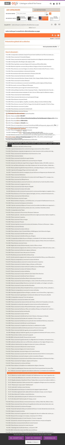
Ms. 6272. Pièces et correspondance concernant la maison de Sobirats (22, 259)
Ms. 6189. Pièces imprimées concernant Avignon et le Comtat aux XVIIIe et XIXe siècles (26, 64)
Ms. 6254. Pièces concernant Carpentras (15, 217)
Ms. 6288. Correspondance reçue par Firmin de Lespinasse (19, 297)
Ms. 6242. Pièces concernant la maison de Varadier (18, 189)
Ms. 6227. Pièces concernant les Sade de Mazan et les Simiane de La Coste (23, 153)
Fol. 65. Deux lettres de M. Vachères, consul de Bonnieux (21, 394)
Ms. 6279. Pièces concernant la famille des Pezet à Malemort (20, 276)
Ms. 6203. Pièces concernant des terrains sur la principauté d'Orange (22, 97)
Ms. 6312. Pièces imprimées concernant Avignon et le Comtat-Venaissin (23, 351)
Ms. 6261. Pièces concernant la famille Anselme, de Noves (19, 233)
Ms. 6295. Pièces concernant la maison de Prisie (17, 313)
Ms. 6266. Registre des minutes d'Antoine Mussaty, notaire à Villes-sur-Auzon (24, 245)
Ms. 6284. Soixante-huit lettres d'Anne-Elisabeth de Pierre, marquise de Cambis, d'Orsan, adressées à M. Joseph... (30, 287)
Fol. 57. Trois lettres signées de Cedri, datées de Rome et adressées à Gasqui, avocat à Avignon (30, 392)
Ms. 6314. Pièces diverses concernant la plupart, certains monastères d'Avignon (24, 356)
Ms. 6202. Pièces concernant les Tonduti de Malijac (18, 94)
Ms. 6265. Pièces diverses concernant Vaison (16, 243)
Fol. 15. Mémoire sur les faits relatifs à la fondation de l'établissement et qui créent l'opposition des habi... (32, 375)
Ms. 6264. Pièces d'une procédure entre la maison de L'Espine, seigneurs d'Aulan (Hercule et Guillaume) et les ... (31, 240)
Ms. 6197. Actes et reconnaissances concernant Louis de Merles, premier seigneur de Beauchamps (29, 83)
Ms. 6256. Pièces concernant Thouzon (15, 222)
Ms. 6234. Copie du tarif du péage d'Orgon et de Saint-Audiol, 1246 (21, 170)
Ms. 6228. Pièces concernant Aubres (14, 156)
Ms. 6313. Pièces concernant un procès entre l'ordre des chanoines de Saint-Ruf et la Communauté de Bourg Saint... (30, 353)
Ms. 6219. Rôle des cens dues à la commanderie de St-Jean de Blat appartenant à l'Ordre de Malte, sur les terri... (31, 134)
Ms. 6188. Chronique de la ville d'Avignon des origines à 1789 (20, 61)
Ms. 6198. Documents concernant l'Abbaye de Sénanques (19, 85)
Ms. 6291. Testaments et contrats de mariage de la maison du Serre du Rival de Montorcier (27, 304)
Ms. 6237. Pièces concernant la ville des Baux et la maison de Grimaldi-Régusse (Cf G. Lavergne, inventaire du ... (30, 177)
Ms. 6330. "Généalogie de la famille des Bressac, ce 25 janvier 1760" (22, 427)
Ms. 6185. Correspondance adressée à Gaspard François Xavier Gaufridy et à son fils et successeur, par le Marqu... (30, 54)
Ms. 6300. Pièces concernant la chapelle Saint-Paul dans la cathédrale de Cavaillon (25, 325)
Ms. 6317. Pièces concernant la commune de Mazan (18, 363)
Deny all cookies (33, 438)
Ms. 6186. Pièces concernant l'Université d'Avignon (18, 57)
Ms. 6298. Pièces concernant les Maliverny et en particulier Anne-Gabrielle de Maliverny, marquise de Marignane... (30, 320)
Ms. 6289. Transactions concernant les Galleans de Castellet (20, 299)
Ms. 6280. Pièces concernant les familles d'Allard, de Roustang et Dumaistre (24, 278)
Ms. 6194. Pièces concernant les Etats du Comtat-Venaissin (20, 76)
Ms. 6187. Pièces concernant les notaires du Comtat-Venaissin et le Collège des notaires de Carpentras (30, 59)
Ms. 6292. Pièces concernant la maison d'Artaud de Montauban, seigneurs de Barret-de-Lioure (28, 306)
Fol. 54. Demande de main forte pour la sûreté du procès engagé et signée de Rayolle (27, 389)
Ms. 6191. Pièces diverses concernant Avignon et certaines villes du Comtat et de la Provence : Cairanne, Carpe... (30, 68)
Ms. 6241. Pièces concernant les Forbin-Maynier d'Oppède (19, 186)
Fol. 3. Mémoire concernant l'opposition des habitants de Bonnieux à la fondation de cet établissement (32, 370)
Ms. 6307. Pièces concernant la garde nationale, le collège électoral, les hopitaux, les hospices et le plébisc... (30, 339)
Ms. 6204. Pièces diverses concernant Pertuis (16, 99)
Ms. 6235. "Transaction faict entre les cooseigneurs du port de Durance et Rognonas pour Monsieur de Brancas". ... (31, 172)
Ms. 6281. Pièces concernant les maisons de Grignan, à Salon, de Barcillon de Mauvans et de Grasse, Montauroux (30, 280)
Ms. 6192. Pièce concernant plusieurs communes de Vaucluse (20, 71)
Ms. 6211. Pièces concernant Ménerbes (15, 116)
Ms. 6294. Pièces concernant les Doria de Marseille (18, 311)
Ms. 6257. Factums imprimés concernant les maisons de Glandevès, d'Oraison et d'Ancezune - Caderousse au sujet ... (30, 224)
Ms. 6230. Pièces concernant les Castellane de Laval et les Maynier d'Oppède (24, 160)
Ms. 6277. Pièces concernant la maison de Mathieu (18, 271)
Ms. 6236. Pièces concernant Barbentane (15, 174)
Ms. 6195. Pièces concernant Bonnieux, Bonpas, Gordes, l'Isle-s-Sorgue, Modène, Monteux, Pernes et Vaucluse (30, 78)
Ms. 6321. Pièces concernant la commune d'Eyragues (18, 406)
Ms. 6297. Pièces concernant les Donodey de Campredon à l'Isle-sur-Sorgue (23, 318)
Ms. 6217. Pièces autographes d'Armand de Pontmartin (19, 130)
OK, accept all (16, 438)
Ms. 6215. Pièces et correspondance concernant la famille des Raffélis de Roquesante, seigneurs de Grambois (30, 125)
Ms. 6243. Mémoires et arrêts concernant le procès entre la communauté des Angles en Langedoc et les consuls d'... (31, 191)
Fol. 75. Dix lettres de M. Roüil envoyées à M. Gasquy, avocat (22, 399)
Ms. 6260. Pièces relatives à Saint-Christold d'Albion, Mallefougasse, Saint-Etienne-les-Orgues (28, 231)
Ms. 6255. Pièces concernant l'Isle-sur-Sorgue (17, 219)
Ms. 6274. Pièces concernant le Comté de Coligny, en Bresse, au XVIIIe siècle (24, 264)
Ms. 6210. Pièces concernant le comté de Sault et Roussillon (20, 113)
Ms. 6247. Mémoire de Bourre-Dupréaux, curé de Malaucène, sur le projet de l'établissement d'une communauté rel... (31, 200)
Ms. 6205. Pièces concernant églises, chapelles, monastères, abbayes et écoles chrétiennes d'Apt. (28, 101)
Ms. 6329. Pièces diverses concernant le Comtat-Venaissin (19, 425)
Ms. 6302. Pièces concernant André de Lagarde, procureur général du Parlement (25, 330)
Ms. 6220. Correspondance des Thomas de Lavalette (18, 137)
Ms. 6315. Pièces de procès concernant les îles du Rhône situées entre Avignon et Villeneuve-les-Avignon (30, 358)
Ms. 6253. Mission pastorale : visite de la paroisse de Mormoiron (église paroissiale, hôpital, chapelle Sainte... (31, 214)
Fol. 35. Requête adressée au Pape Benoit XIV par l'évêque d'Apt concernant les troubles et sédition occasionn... (32, 380)
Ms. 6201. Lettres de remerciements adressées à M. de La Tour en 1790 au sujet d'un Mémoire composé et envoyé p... (30, 92)
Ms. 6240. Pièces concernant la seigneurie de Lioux (18, 184)
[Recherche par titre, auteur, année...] (31, 13)
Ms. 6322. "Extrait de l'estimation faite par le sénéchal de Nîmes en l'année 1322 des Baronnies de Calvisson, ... (31, 408)
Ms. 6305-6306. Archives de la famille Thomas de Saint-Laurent (21, 337)
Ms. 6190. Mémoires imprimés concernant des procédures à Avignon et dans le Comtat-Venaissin (28, 66)
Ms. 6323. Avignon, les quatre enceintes (15, 411)
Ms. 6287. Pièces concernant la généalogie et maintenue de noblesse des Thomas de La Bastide (28, 295)
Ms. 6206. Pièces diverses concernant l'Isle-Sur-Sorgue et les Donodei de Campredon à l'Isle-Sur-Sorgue (30, 104)
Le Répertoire (40, 10)
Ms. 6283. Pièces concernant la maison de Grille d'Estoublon (20, 285)
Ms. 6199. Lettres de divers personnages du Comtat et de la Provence (22, 87)
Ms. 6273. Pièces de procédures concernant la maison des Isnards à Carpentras (24, 262)
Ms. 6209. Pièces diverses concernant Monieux (17, 111)
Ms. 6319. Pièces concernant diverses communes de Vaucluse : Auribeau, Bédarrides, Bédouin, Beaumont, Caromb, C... (30, 401)
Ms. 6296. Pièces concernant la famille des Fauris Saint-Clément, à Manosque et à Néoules (27, 316)
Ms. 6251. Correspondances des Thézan (15, 210)
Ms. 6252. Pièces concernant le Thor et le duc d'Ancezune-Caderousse (22, 212)
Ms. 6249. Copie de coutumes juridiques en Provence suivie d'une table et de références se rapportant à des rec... (31, 205)
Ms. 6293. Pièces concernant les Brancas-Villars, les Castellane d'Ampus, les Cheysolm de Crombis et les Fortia (30, 309)
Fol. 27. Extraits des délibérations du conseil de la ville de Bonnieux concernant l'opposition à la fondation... (32, 377)
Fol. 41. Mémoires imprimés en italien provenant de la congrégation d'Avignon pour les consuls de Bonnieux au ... (32, 382)
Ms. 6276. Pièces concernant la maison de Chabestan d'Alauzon (21, 269)
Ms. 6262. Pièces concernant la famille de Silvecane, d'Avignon (21, 236)
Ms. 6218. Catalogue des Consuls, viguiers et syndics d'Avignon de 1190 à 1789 (24, 132)
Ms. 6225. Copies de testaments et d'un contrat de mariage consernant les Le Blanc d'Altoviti (28, 149)
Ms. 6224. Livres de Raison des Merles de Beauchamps (18, 146)
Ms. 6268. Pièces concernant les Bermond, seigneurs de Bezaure (21, 250)
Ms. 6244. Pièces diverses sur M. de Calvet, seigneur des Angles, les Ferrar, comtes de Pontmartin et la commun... (30, 193)
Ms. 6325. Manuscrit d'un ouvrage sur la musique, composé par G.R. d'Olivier (24, 416)
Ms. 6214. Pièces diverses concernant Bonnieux (17, 123)
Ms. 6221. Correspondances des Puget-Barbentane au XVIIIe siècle (21, 139)
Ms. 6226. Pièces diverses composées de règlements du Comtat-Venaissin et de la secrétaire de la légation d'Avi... (30, 151)
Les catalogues (13, 10)
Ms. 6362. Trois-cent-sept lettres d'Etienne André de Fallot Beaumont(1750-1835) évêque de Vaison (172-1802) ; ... (30, 432)
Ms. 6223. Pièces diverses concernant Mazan (16, 144)
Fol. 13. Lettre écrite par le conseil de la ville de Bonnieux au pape (23, 373)
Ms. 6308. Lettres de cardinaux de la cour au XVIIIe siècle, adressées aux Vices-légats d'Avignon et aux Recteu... (30, 342)
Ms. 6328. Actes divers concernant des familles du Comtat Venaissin (22, 423)
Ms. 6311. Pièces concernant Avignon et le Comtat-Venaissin (20, 349)
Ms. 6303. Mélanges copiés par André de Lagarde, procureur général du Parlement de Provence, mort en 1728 (31, 332)
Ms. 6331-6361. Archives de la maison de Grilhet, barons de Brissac (21, 430)
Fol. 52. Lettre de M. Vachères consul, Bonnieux (19, 387)
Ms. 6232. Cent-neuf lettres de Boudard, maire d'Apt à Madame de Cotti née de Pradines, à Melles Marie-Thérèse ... (30, 165)
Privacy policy (33, 442)
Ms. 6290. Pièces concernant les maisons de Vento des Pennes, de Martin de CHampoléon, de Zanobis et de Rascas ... (30, 302)
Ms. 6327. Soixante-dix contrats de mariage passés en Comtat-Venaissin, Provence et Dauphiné (28, 420)
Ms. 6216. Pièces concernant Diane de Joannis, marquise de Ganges (22, 127)
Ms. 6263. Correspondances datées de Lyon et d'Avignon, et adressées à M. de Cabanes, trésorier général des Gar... (30, 238)
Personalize (50, 438)
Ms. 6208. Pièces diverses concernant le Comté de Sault (19, 109)
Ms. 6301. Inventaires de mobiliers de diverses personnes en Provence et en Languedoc (26, 327)
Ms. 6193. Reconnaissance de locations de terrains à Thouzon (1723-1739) (23, 73)
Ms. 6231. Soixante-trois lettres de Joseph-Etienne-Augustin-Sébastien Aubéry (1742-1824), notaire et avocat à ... (30, 163)
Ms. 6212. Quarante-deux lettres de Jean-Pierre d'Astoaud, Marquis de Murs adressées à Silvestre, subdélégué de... (30, 118)
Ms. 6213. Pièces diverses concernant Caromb (17, 120)
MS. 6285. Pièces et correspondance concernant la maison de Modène (22, 290)
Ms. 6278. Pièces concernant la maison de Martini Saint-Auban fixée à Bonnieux (25, 273)
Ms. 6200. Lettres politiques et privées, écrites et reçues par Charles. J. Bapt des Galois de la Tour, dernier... (30, 90)
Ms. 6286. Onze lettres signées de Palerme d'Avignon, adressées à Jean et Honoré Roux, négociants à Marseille (30, 292)
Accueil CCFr (7, 25)
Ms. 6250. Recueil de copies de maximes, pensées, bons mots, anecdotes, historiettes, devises (28, 207)
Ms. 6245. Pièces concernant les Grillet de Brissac (17, 196)
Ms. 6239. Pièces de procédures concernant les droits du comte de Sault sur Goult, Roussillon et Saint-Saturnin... (30, 182)
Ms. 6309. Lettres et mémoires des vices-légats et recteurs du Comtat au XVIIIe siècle (25, 344)
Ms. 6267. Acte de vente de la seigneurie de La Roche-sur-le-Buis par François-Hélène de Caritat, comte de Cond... (31, 247)
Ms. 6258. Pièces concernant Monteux (15, 226)
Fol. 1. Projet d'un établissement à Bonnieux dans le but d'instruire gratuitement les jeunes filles (30, 368)
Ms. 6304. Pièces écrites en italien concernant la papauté (19, 335)
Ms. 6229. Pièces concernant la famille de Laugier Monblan (20, 158)
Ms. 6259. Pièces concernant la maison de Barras (17, 229)
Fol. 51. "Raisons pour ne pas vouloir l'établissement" (20, 384)
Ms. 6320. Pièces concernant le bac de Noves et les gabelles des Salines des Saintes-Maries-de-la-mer (29, 404)
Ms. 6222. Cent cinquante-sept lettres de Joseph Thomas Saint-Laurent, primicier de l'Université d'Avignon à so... (30, 141)
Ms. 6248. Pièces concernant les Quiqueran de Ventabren (19, 203)
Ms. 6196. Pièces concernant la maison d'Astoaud (17, 80)
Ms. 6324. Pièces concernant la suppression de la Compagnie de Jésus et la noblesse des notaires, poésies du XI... (30, 413)
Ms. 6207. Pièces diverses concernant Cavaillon (17, 106)
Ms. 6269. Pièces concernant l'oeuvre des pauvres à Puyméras (20, 252)
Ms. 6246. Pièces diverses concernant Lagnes (16, 198)
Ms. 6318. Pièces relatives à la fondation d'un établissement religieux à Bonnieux (25, 365)
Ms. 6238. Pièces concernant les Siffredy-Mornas (17, 179)
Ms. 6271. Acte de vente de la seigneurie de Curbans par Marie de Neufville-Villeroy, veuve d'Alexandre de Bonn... (31, 257)
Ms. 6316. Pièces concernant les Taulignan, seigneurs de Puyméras (21, 360)
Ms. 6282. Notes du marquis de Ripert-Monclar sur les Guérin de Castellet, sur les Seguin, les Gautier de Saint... (30, 283)
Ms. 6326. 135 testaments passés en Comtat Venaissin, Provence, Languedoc (24, 418)
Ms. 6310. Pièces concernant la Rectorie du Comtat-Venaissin (20, 346)
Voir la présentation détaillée (50, 46)
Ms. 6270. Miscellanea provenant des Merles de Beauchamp (20, 255)
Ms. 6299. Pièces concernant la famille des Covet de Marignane (21, 323)
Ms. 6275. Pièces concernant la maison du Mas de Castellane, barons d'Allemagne (25, 266)
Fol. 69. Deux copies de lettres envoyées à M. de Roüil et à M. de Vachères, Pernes (27, 396)
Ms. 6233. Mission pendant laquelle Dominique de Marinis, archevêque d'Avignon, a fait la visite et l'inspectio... (31, 167)
